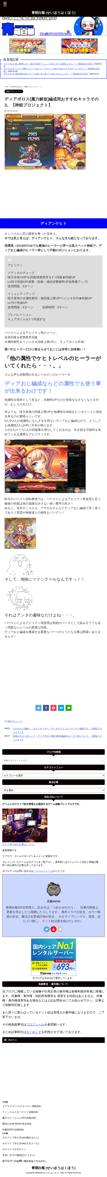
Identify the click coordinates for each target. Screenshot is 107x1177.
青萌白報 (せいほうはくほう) (54, 13)
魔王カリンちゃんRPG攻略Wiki (19, 1118)
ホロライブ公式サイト (14, 1149)
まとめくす (33, 1032)
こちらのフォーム (43, 871)
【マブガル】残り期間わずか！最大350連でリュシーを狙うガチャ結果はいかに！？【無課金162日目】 (48, 64)
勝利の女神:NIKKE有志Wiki (17, 1123)
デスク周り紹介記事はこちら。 (19, 844)
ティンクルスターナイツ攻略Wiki (20, 1112)
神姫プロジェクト (15, 721)
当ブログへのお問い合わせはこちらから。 (25, 1161)
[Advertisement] (53, 194)
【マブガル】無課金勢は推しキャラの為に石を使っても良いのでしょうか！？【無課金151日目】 (46, 74)
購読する (11, 1040)
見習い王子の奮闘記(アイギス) (18, 1155)
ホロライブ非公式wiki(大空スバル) (20, 1143)
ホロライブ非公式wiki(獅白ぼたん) (20, 1137)
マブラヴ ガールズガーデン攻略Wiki (21, 1106)
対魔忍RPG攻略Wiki (13, 1129)
